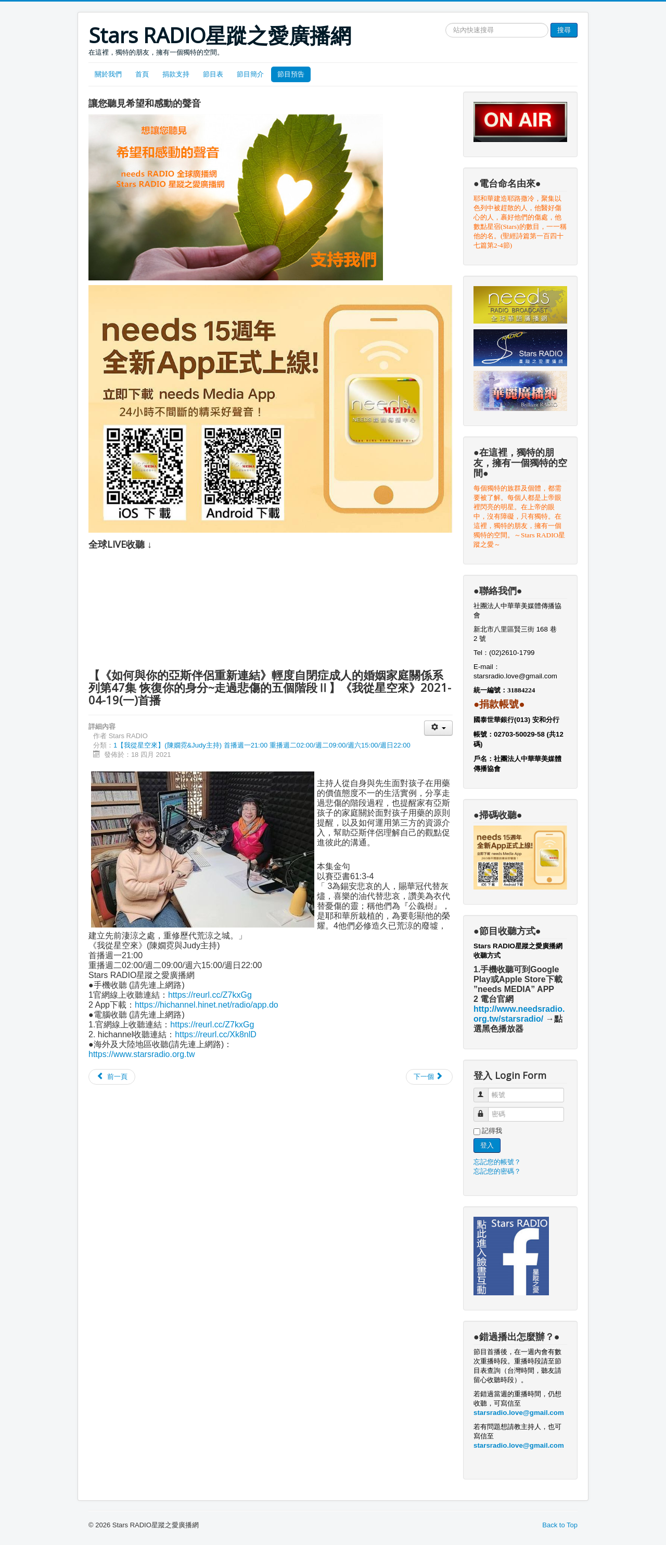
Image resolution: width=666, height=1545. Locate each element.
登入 (487, 1145)
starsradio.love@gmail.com (516, 676)
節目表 (213, 74)
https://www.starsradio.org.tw (141, 1054)
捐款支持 (175, 74)
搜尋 (564, 30)
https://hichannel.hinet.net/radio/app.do (206, 1004)
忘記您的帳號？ (497, 1162)
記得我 (492, 1131)
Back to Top (560, 1525)
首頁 (142, 74)
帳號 (485, 1090)
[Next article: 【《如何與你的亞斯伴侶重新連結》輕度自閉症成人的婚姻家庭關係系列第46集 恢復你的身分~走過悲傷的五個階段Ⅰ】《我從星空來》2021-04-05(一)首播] (429, 1077)
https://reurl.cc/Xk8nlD (216, 1034)
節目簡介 (250, 74)
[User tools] (438, 728)
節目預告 (290, 74)
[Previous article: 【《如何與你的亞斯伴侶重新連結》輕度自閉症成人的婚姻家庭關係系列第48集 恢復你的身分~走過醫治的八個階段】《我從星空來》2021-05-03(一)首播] (111, 1077)
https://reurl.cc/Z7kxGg (210, 994)
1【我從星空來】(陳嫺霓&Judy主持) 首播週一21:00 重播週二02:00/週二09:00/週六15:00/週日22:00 (262, 745)
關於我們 (108, 74)
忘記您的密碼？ (497, 1171)
